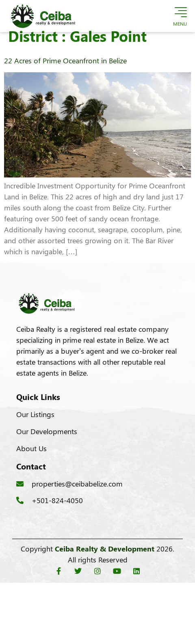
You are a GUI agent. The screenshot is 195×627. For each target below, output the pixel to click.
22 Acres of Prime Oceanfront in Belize (65, 69)
